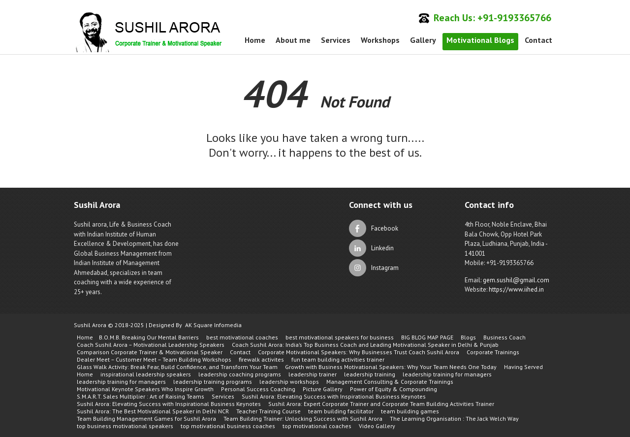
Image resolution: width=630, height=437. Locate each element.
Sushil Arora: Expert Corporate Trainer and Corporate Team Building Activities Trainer (381, 403)
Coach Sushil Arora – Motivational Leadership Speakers (150, 344)
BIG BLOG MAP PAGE (427, 337)
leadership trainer (312, 374)
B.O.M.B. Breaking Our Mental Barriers (149, 337)
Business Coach (504, 337)
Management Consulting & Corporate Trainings (389, 381)
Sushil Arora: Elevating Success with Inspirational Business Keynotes (334, 396)
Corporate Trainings (493, 352)
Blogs (468, 337)
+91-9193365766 (514, 17)
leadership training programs (212, 381)
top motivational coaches (317, 426)
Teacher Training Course (268, 411)
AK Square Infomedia (213, 325)
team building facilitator (341, 411)
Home (255, 40)
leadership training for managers (447, 374)
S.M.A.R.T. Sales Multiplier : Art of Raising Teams (140, 396)
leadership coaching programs (239, 374)
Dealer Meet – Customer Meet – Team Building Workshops (154, 359)
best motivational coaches (242, 337)
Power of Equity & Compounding (393, 389)
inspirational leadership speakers (145, 374)
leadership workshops (289, 381)
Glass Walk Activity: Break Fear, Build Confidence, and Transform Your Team (177, 366)
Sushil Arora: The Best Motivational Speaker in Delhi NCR (153, 411)
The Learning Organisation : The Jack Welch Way (454, 418)
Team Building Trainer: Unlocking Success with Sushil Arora (302, 418)
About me (293, 40)
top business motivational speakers (125, 426)
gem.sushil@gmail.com (516, 280)
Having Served (523, 366)
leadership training (369, 374)
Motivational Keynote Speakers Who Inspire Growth (145, 389)
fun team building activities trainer (337, 359)
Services (335, 40)
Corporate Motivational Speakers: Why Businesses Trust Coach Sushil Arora (358, 352)
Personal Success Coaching (258, 389)
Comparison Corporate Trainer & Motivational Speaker (149, 352)
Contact (538, 40)
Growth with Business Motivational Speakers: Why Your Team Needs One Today (391, 366)
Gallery (423, 40)
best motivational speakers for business (339, 337)
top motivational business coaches (228, 426)
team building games (410, 411)
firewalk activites (261, 359)
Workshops (380, 40)
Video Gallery (377, 426)
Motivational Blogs (480, 40)
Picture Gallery (323, 389)
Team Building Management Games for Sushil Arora (146, 418)
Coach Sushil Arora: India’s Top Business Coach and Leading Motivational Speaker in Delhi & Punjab (365, 344)
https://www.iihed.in (516, 289)
